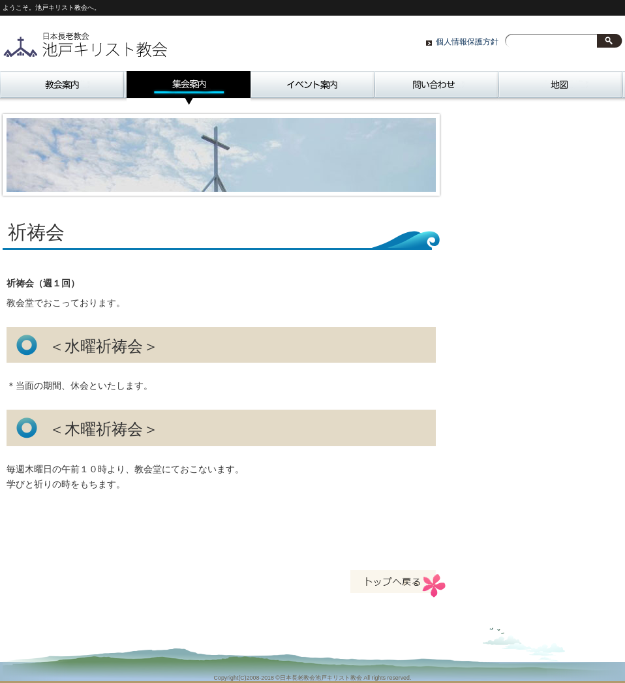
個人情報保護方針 (467, 42)
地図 (560, 88)
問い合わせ (436, 88)
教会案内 (62, 88)
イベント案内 (312, 88)
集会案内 (189, 88)
